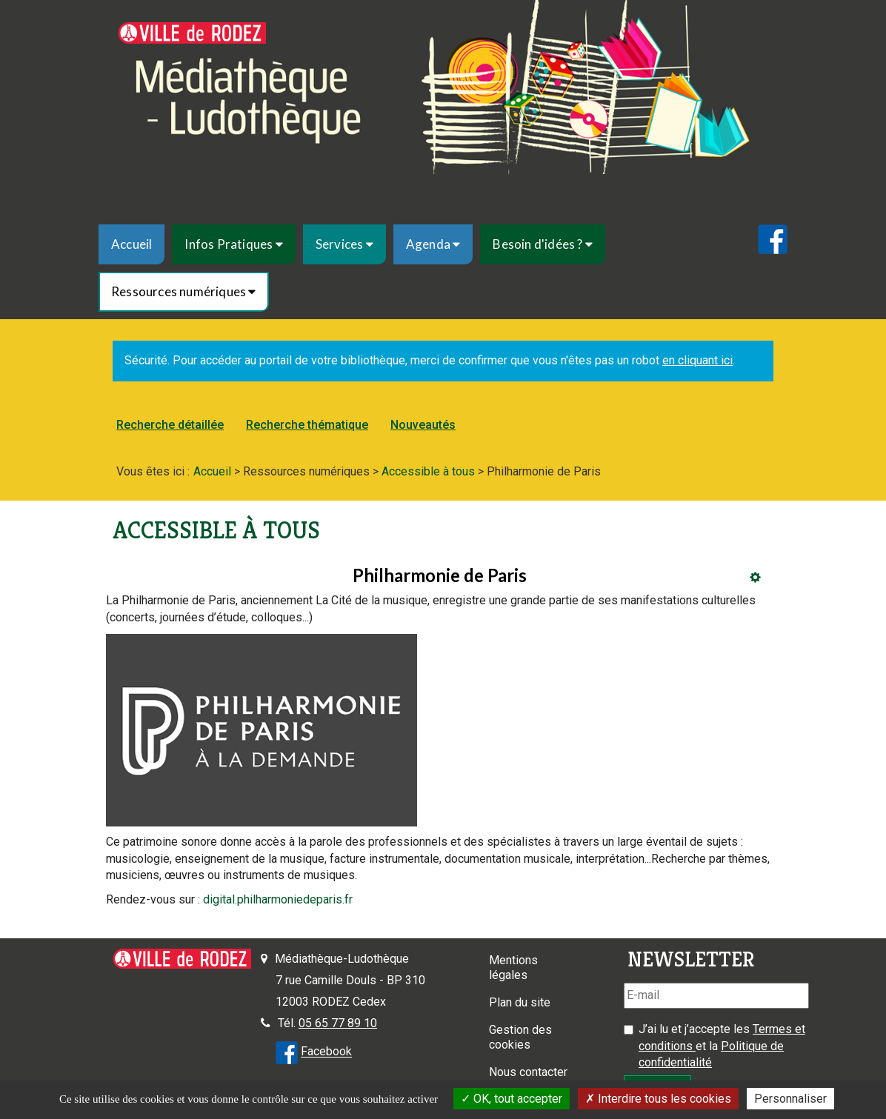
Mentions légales (513, 967)
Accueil (131, 244)
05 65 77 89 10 (338, 1023)
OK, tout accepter (511, 1099)
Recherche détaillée (170, 425)
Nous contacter (528, 1072)
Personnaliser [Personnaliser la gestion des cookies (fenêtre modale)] (790, 1099)
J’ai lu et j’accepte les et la (722, 1046)
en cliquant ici (697, 360)
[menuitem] (131, 244)
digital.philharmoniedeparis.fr (278, 899)
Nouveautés (423, 425)
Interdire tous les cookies (658, 1099)
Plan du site (519, 1002)
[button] (233, 244)
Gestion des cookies (520, 1037)
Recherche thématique (307, 425)
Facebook (326, 1052)
